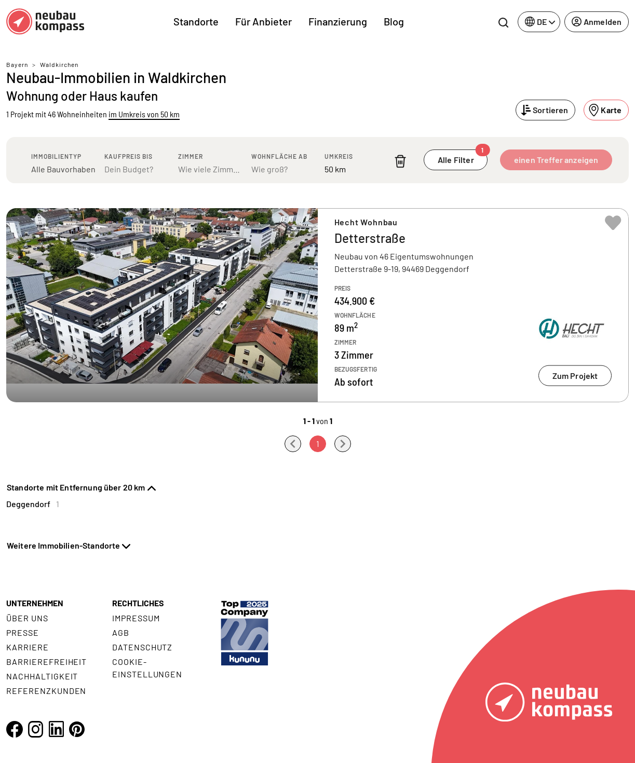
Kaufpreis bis (128, 156)
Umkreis (339, 156)
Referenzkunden (46, 691)
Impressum (136, 618)
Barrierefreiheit (46, 661)
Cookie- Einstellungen (147, 668)
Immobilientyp (56, 156)
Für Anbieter (263, 21)
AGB (120, 632)
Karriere (27, 647)
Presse (22, 632)
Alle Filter (463, 157)
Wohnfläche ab (279, 156)
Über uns (27, 618)
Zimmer (190, 156)
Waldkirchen (59, 64)
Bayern (17, 64)
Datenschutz (142, 647)
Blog (394, 21)
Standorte (196, 21)
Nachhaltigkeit (42, 676)
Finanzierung (337, 21)
